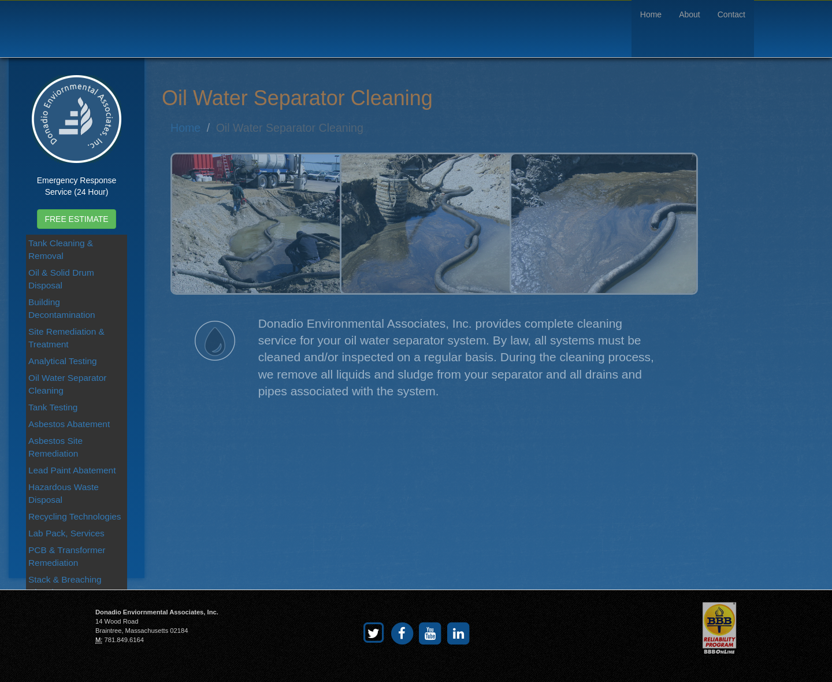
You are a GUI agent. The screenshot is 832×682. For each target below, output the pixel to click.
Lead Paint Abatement (72, 470)
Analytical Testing (62, 361)
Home (651, 14)
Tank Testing (52, 407)
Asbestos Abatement (69, 424)
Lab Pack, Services (66, 533)
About (689, 14)
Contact (731, 14)
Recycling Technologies (74, 516)
